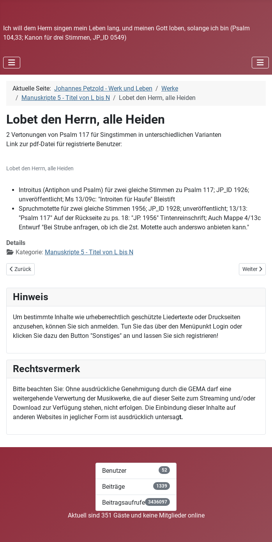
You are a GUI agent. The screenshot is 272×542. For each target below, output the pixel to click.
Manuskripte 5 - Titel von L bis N (89, 252)
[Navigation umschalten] (11, 62)
